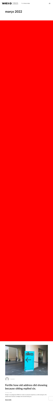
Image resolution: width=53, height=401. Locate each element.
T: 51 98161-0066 (25, 3)
